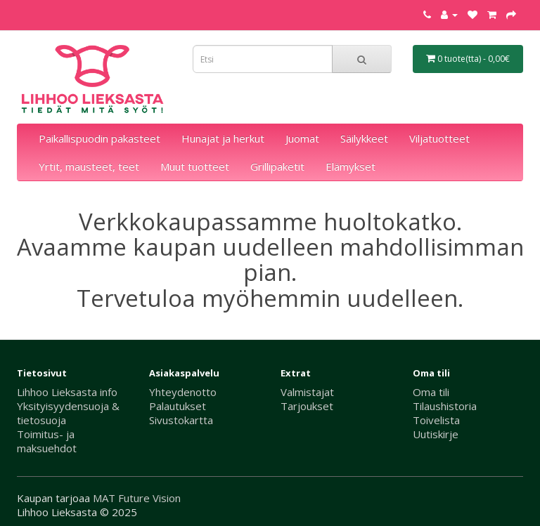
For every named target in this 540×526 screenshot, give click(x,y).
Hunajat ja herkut (222, 138)
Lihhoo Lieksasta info (67, 392)
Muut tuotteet (194, 166)
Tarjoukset (307, 406)
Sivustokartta (181, 420)
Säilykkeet (364, 138)
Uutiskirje (435, 434)
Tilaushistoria (445, 406)
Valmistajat (307, 392)
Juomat (302, 138)
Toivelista (436, 420)
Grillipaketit (277, 166)
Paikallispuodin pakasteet (99, 138)
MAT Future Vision (137, 498)
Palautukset (177, 406)
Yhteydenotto (183, 392)
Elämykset (350, 166)
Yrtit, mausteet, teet (89, 166)
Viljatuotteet (439, 138)
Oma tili (431, 392)
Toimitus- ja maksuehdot (47, 441)
